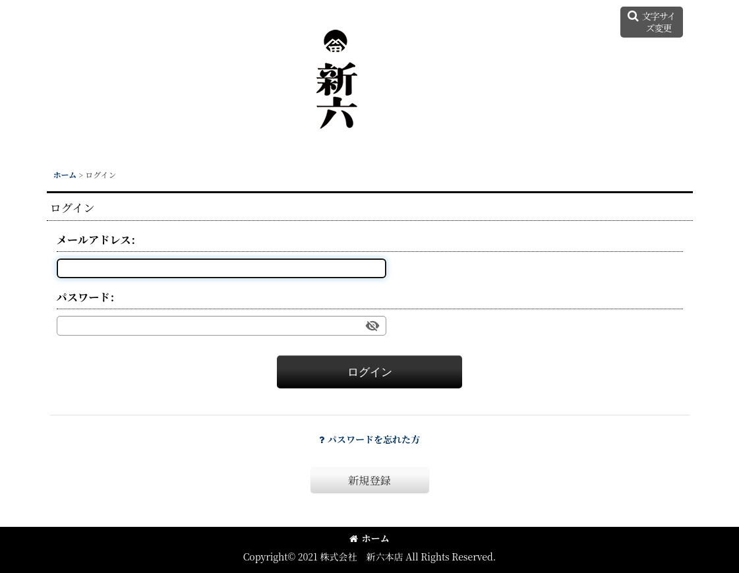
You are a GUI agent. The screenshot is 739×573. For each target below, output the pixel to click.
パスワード (83, 297)
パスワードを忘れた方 (369, 439)
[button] (651, 22)
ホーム (369, 538)
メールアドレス (94, 239)
